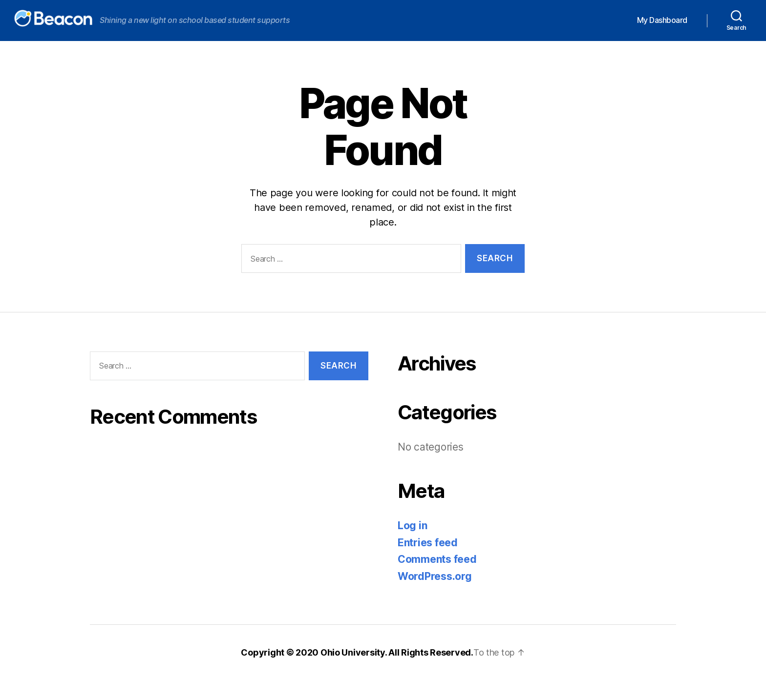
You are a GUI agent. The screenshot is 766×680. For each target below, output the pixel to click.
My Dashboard (662, 20)
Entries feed (428, 542)
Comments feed (437, 559)
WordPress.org (435, 576)
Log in (412, 525)
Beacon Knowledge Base (44, 18)
